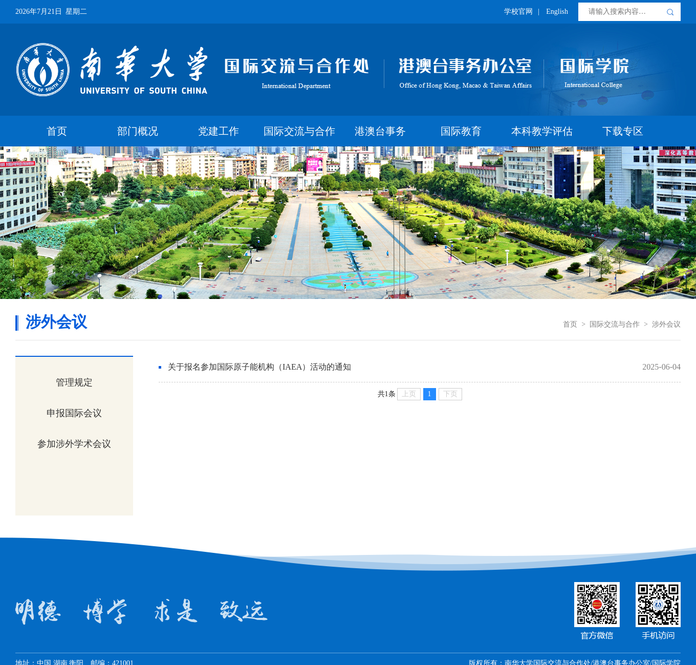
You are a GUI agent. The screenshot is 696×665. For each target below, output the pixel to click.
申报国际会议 (74, 413)
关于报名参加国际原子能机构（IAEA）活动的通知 (259, 366)
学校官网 (518, 11)
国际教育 (461, 131)
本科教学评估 (542, 131)
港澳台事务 (380, 131)
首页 (57, 131)
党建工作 (218, 131)
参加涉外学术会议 (74, 444)
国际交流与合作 (299, 131)
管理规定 (74, 382)
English (557, 11)
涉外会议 (666, 324)
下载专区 (622, 131)
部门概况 (137, 131)
